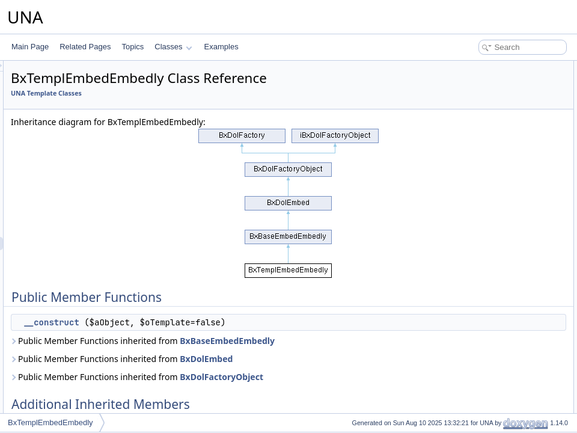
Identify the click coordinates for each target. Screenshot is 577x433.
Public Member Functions (483, 67)
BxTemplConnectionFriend (85, 164)
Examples (221, 46)
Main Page (30, 46)
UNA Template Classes (196, 93)
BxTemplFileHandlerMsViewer (91, 389)
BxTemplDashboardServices (88, 217)
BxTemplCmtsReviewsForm (87, 71)
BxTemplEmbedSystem (80, 283)
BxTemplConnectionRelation (88, 177)
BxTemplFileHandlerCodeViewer (95, 349)
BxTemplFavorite (69, 296)
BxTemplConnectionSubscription (95, 190)
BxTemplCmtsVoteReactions (88, 138)
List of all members (473, 147)
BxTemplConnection (75, 151)
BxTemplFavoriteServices (83, 310)
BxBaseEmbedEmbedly (208, 354)
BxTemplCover (66, 204)
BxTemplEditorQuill (73, 230)
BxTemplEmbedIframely (81, 257)
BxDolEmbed (356, 372)
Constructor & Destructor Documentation (508, 120)
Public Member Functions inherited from (244, 347)
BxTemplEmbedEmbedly (82, 243)
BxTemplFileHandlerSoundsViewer (98, 402)
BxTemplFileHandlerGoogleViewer (98, 362)
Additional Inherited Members (490, 94)
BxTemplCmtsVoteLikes (80, 124)
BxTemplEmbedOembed (82, 270)
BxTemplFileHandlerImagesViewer (98, 376)
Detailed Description (475, 107)
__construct (201, 322)
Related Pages (85, 46)
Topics (132, 46)
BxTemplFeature (69, 323)
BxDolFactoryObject (372, 390)
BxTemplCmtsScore (74, 85)
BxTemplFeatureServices (83, 336)
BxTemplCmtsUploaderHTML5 (91, 111)
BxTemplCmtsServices (79, 98)
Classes (173, 46)
